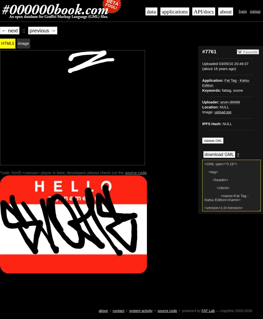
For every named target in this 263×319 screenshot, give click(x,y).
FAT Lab (208, 311)
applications (175, 12)
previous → (43, 30)
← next (9, 30)
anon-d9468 (230, 102)
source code (136, 173)
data (151, 12)
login (243, 11)
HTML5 (7, 43)
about (226, 12)
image (23, 43)
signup (255, 11)
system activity (141, 311)
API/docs (204, 12)
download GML (219, 154)
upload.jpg (222, 112)
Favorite (250, 52)
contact (118, 311)
